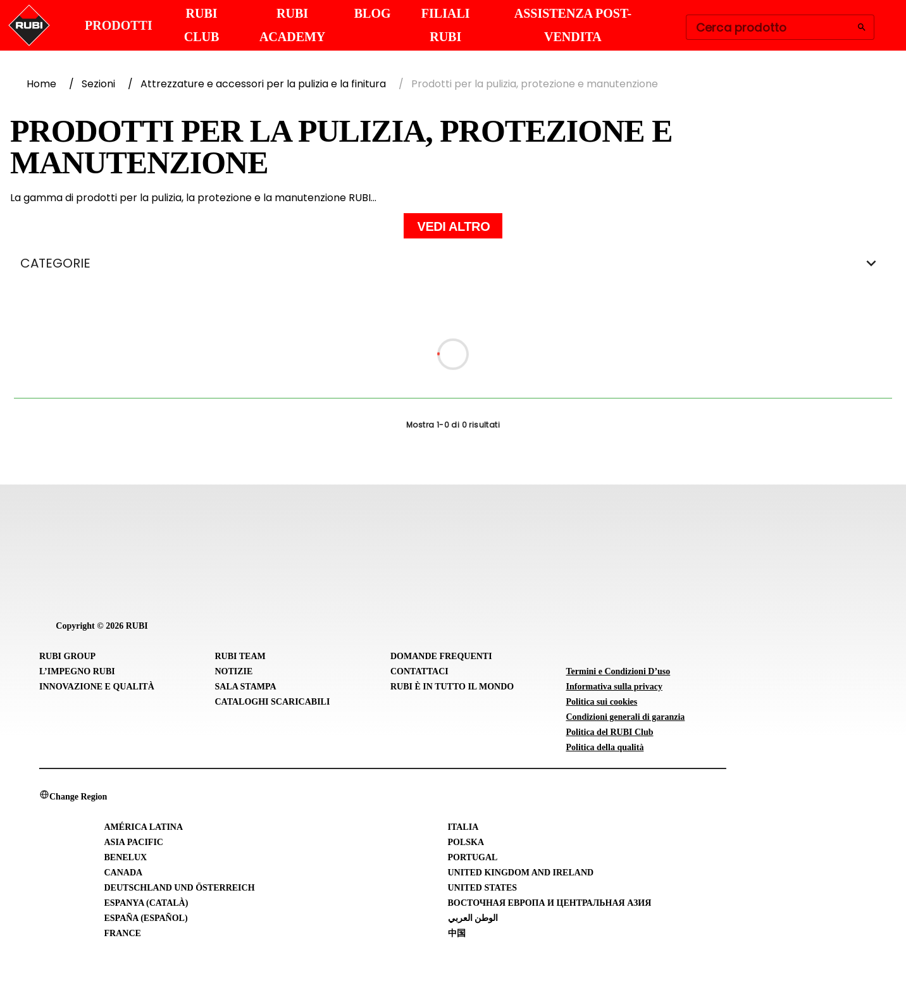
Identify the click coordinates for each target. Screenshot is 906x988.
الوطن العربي (473, 918)
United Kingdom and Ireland (521, 872)
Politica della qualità (605, 747)
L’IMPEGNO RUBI (77, 671)
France (122, 933)
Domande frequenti (441, 656)
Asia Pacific (133, 842)
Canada (123, 872)
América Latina (143, 827)
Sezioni (98, 84)
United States (483, 887)
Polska (466, 842)
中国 (457, 933)
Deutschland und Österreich (179, 887)
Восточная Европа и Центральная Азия (550, 903)
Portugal (473, 857)
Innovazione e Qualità (96, 686)
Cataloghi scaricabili (272, 702)
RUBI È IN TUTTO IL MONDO (452, 686)
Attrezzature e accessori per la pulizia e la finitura (263, 84)
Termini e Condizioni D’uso (618, 671)
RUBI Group (67, 656)
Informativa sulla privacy (614, 686)
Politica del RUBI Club (610, 732)
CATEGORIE (453, 263)
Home (41, 84)
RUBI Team (240, 656)
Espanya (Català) (146, 903)
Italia (463, 827)
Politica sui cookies (602, 702)
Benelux (125, 857)
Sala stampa (245, 686)
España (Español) (146, 918)
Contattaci (419, 671)
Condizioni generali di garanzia (625, 717)
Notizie (234, 671)
